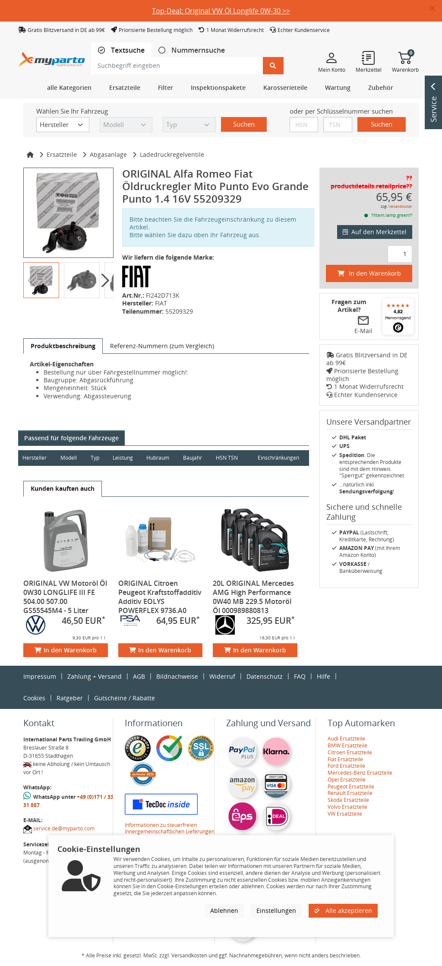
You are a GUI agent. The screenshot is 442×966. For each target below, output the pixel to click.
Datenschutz (264, 676)
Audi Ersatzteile (346, 738)
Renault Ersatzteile (350, 793)
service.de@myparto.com (64, 828)
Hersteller (34, 457)
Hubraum (159, 457)
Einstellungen (276, 910)
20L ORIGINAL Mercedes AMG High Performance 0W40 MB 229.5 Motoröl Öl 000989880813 (253, 596)
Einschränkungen (278, 457)
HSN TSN (229, 457)
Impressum (39, 676)
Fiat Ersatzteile (345, 759)
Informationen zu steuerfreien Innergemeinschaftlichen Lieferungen (170, 828)
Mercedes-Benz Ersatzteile (360, 772)
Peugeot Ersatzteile (351, 786)
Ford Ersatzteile (346, 765)
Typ (95, 457)
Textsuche (127, 50)
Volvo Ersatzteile (347, 806)
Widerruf (222, 676)
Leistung (124, 457)
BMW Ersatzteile (347, 745)
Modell (69, 457)
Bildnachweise (177, 676)
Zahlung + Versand (94, 676)
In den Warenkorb (66, 650)
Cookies (34, 698)
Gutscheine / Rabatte (124, 698)
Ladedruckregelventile (172, 154)
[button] (435, 8)
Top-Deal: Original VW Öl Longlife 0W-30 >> (221, 11)
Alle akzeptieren (343, 910)
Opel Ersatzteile (347, 779)
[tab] (121, 50)
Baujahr (194, 457)
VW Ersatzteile (345, 813)
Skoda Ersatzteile (348, 800)
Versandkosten (400, 206)
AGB (139, 676)
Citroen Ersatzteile (350, 752)
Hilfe (323, 676)
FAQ (300, 676)
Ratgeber (70, 698)
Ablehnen (224, 910)
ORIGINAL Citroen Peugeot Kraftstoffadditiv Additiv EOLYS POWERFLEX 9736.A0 (160, 596)
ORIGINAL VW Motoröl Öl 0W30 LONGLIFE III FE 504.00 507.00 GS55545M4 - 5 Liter (65, 596)
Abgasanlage (108, 154)
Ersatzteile (62, 154)
